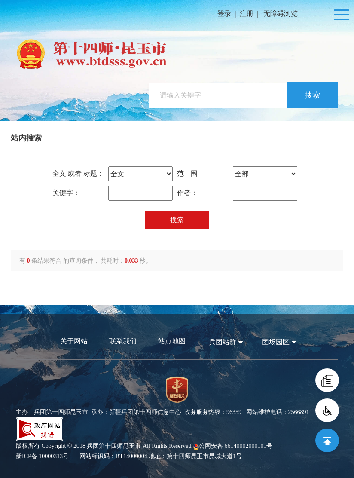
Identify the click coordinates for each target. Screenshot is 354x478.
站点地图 (172, 341)
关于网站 (74, 341)
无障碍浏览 (280, 13)
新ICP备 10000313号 (42, 456)
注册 (246, 13)
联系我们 (123, 341)
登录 (224, 13)
